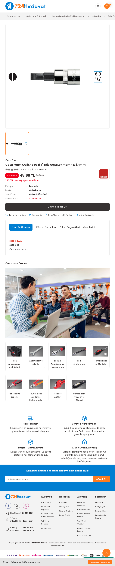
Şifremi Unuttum (66, 511)
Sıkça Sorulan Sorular (101, 517)
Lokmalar (34, 186)
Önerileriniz (89, 227)
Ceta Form (11, 160)
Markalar (99, 503)
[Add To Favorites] (15, 215)
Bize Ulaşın (46, 528)
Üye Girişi (63, 503)
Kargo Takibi (64, 515)
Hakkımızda (46, 503)
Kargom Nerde (101, 511)
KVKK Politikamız (84, 536)
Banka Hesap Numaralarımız (47, 515)
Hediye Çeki (100, 507)
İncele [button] (37, 562)
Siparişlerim (64, 507)
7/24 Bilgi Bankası (45, 523)
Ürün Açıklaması (21, 227)
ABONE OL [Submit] (101, 479)
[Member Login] (98, 6)
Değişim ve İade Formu (84, 530)
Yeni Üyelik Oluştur (81, 523)
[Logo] (27, 6)
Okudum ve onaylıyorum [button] (99, 562)
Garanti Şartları (83, 510)
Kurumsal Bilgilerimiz (45, 508)
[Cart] (107, 6)
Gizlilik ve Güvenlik (81, 504)
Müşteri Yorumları (46, 227)
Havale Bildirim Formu (83, 515)
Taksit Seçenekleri (69, 227)
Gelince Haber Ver (57, 206)
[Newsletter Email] (57, 480)
